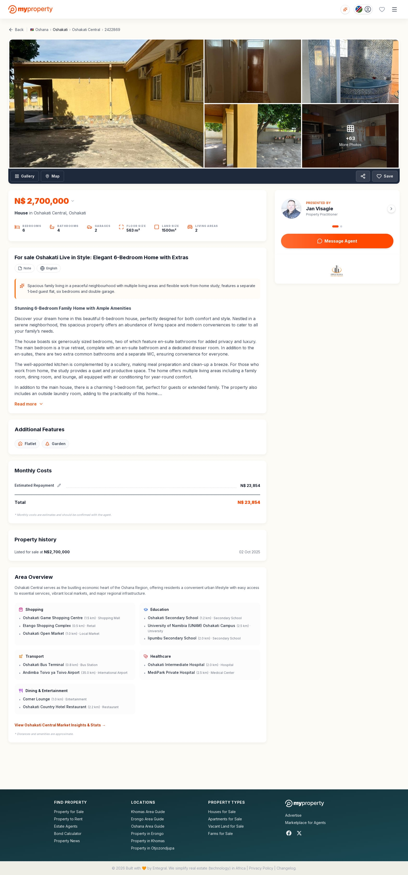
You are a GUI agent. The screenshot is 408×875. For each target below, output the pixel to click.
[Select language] (49, 268)
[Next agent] (391, 209)
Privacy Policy (261, 868)
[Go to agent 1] (335, 226)
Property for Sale (69, 811)
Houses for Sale (222, 811)
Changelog (286, 868)
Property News (67, 841)
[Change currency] (45, 201)
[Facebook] (288, 833)
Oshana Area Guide (147, 826)
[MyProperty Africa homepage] (304, 803)
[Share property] (363, 176)
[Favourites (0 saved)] (382, 9)
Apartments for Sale (225, 819)
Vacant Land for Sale (226, 826)
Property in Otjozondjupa (152, 848)
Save (385, 176)
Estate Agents (66, 826)
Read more (29, 404)
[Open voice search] (345, 9)
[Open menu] (394, 9)
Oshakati (60, 29)
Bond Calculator (67, 833)
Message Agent (337, 241)
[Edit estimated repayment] (59, 485)
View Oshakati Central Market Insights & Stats (60, 725)
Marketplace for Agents (305, 822)
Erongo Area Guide (147, 819)
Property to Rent (68, 819)
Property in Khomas (148, 841)
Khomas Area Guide (148, 811)
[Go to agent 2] (341, 226)
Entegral (160, 868)
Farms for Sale (220, 833)
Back (16, 29)
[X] (299, 833)
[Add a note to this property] (25, 268)
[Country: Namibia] (363, 9)
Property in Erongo (147, 833)
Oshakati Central (86, 29)
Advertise (293, 815)
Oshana (41, 29)
